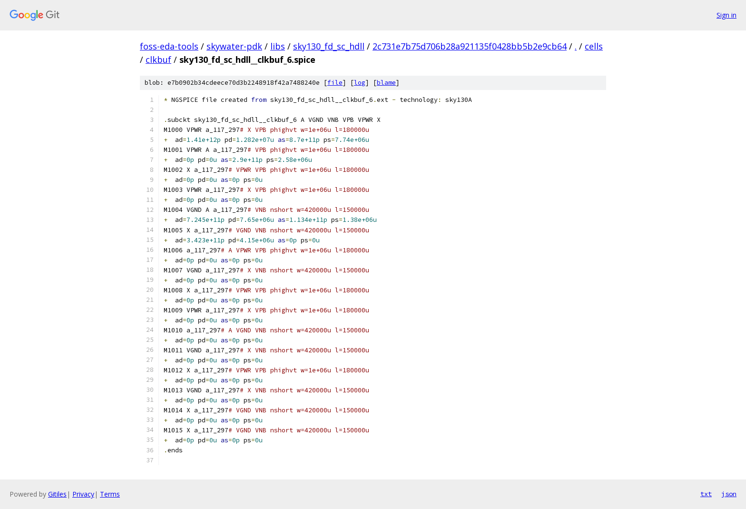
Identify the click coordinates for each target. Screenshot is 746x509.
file (335, 83)
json (728, 493)
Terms (110, 494)
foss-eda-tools (169, 46)
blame (386, 83)
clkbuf (158, 59)
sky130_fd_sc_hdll (328, 46)
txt (706, 493)
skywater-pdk (234, 46)
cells (594, 46)
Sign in (726, 15)
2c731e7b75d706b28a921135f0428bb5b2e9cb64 (470, 46)
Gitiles (57, 494)
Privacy (83, 494)
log (359, 83)
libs (277, 46)
